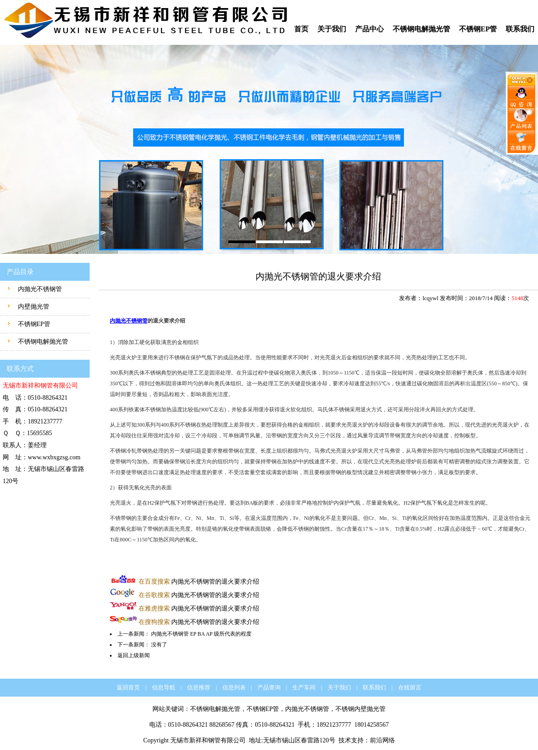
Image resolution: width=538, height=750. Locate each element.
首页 (301, 29)
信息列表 (234, 687)
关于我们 (331, 29)
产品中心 (369, 29)
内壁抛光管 (32, 306)
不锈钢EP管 (478, 29)
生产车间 (304, 687)
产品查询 (269, 687)
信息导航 (163, 687)
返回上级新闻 (133, 655)
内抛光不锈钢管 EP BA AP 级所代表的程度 (201, 634)
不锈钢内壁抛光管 (360, 709)
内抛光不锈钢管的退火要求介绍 (199, 581)
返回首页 (128, 687)
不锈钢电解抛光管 (421, 29)
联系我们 (520, 29)
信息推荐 (198, 687)
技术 (344, 740)
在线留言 (409, 687)
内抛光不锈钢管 (39, 289)
